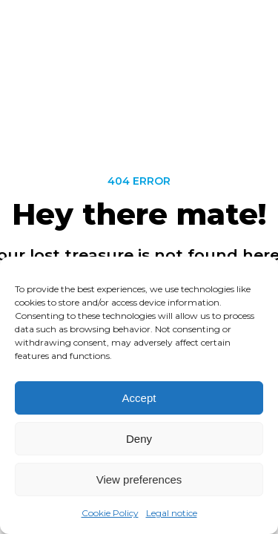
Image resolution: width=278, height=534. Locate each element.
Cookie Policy (110, 513)
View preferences (139, 479)
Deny (139, 438)
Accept (139, 398)
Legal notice (171, 513)
